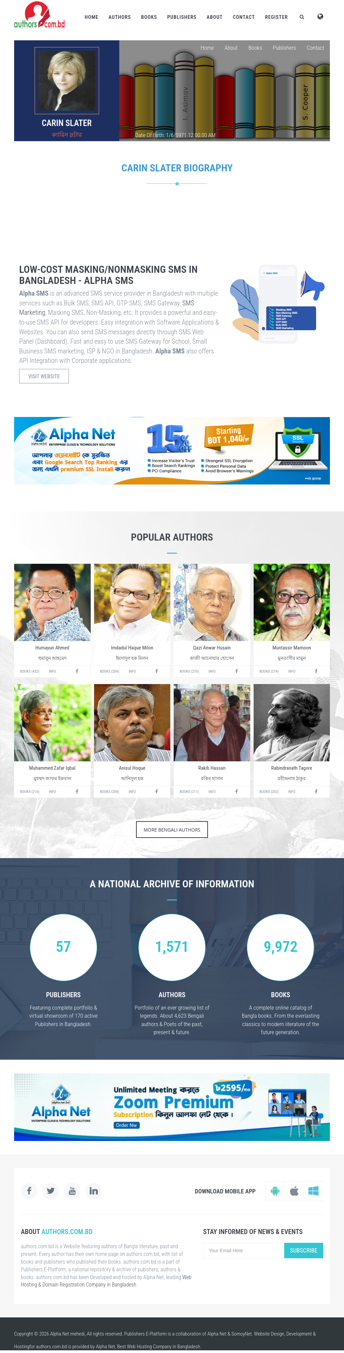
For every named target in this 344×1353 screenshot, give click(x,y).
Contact (244, 17)
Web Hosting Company (149, 1347)
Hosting (21, 1347)
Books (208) (109, 792)
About (215, 17)
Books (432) (29, 671)
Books (149, 17)
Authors (120, 17)
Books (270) (189, 671)
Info (52, 671)
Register (276, 17)
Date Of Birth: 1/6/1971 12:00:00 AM (175, 135)
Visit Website (44, 376)
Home (91, 17)
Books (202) (269, 792)
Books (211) (189, 792)
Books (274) (269, 671)
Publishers (182, 17)
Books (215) (29, 792)
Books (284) (109, 671)
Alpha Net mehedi (67, 1334)
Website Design (269, 1334)
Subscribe (303, 1250)
